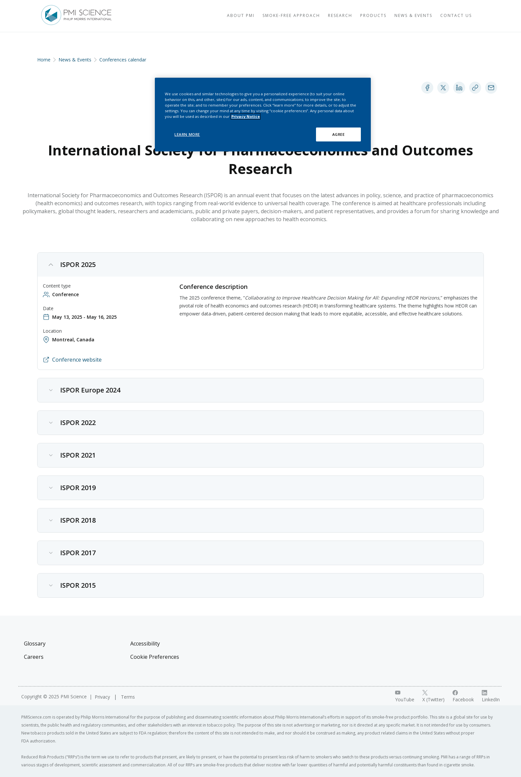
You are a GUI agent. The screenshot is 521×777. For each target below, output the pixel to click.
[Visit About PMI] (225, 16)
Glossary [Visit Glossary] (35, 643)
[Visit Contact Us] (440, 16)
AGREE (338, 134)
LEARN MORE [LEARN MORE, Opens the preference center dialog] (187, 134)
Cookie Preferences (154, 656)
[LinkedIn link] (491, 696)
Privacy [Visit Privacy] (103, 697)
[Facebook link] (463, 696)
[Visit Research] (324, 16)
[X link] (433, 696)
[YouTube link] (404, 696)
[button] (260, 267)
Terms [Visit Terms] (128, 697)
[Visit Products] (357, 16)
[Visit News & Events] (397, 16)
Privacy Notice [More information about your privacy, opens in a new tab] (245, 116)
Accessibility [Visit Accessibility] (145, 643)
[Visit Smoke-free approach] (275, 16)
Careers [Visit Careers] (34, 656)
